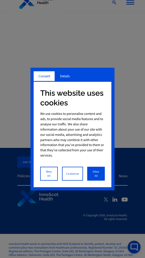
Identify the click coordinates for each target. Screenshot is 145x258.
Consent (44, 76)
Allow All (96, 174)
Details (65, 76)
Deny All (49, 174)
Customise (72, 173)
